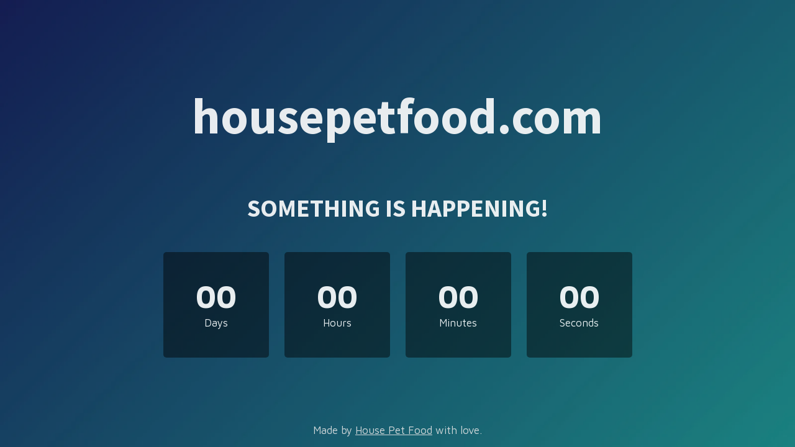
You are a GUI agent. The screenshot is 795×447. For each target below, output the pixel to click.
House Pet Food (393, 430)
